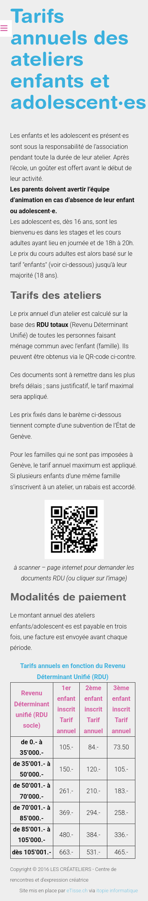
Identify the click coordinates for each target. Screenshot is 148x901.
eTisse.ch (77, 890)
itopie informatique (117, 890)
